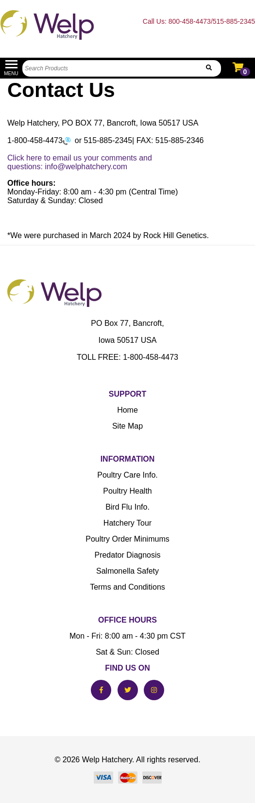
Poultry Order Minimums (127, 539)
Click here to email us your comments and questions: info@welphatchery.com (79, 162)
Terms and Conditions (127, 587)
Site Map (127, 426)
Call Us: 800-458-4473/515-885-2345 (199, 21)
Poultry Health (127, 491)
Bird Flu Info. (127, 507)
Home (127, 410)
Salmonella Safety (127, 571)
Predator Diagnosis (127, 555)
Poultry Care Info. (127, 475)
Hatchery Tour (127, 523)
